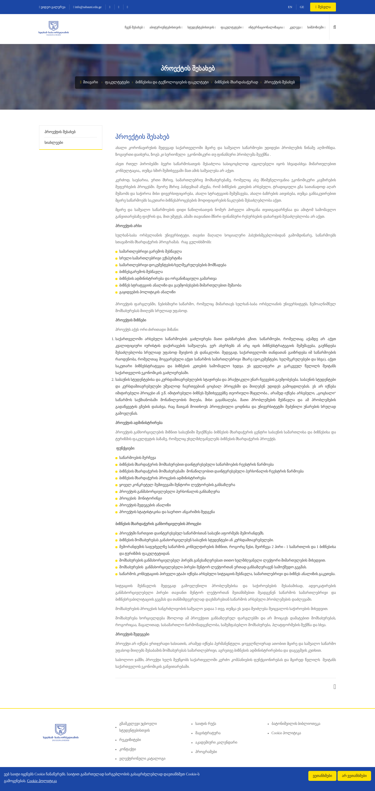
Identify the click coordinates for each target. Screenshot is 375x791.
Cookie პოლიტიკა (286, 733)
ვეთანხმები (322, 776)
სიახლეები (54, 143)
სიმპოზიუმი (315, 27)
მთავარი (89, 82)
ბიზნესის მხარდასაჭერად (236, 82)
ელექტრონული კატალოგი (142, 759)
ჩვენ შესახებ (134, 27)
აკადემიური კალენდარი (216, 742)
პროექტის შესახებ (279, 82)
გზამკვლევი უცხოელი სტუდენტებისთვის (138, 727)
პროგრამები (206, 752)
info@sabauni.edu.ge (87, 7)
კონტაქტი (127, 749)
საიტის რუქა (205, 724)
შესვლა (323, 7)
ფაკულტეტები (231, 27)
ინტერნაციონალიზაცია (265, 27)
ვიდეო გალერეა (52, 7)
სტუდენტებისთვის (201, 27)
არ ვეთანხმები (354, 776)
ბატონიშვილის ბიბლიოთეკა (296, 724)
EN (290, 7)
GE (302, 7)
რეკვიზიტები (130, 740)
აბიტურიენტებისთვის (165, 27)
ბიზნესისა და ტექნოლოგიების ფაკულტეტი (172, 82)
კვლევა (295, 27)
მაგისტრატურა (208, 733)
